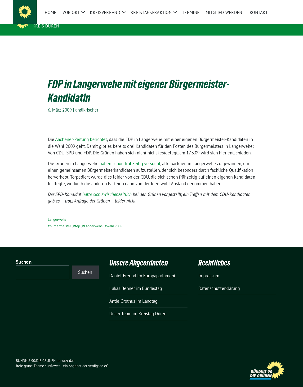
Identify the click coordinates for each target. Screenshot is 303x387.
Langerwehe (57, 212)
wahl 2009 (114, 218)
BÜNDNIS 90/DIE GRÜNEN (62, 19)
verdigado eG (98, 358)
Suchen (23, 254)
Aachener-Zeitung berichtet (81, 132)
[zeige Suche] (278, 4)
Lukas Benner (122, 281)
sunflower (52, 358)
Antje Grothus (122, 294)
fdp (77, 218)
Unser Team (120, 306)
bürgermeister (60, 218)
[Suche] (272, 4)
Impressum (208, 268)
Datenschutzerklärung (219, 281)
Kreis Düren (46, 26)
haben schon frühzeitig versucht (130, 156)
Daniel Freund (122, 268)
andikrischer (86, 102)
